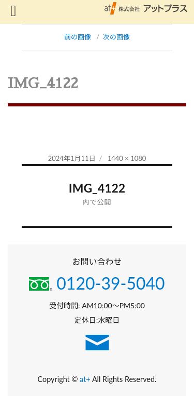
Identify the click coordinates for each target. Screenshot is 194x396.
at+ (86, 379)
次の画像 (116, 37)
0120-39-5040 (97, 283)
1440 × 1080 (127, 158)
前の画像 (77, 37)
